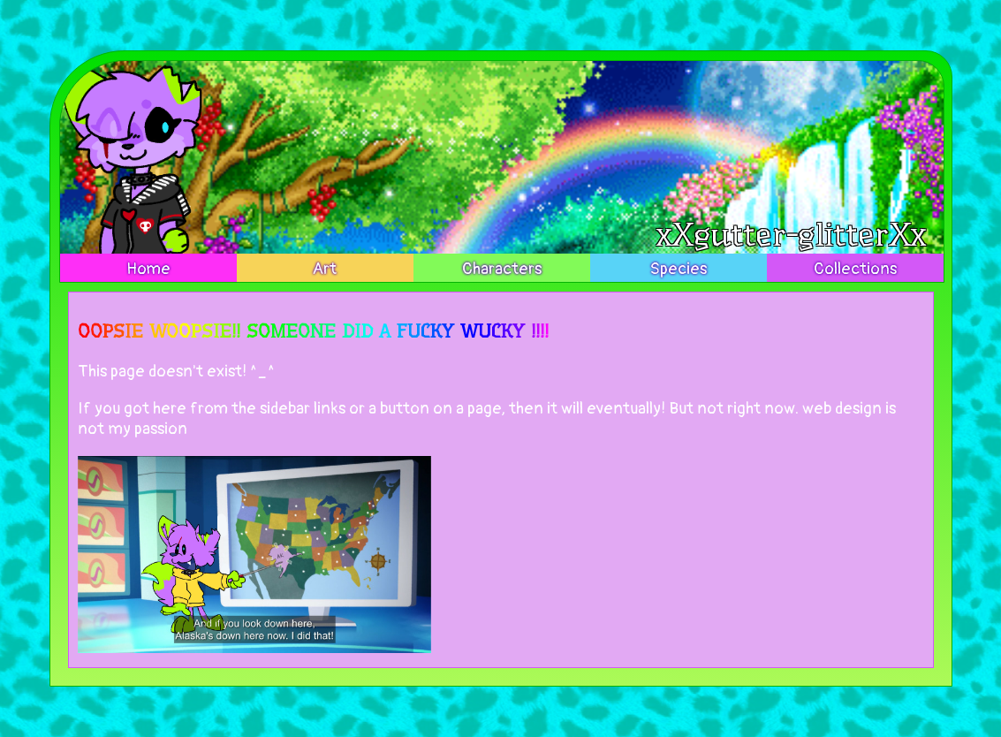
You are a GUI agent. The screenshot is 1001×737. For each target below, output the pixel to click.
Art (325, 269)
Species (678, 269)
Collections (855, 269)
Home (148, 269)
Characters (502, 269)
